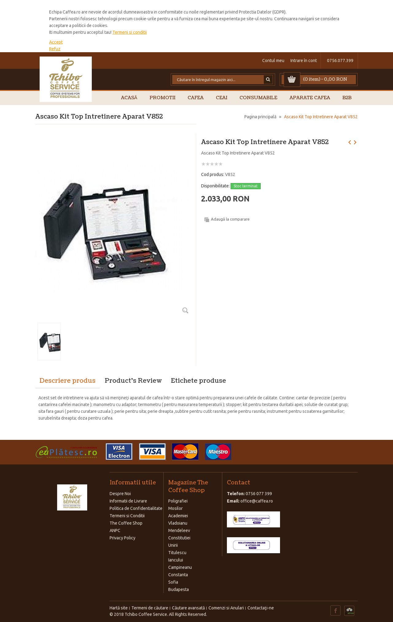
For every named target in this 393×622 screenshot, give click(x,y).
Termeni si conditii (129, 32)
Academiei (178, 515)
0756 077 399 (259, 493)
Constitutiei (179, 537)
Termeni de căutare (149, 607)
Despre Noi (120, 493)
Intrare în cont (303, 60)
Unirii (173, 545)
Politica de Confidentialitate (136, 508)
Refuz (54, 48)
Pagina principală (260, 116)
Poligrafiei (178, 501)
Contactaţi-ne (260, 607)
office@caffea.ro (256, 501)
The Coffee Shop (126, 523)
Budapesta (178, 589)
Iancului (175, 559)
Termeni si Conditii (127, 515)
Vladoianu (177, 523)
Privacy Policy (122, 537)
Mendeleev (179, 530)
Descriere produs (67, 381)
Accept (56, 42)
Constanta (178, 574)
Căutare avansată (188, 607)
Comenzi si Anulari (226, 607)
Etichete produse (198, 381)
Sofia (173, 582)
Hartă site (119, 607)
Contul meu (273, 60)
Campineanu (180, 567)
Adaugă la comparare (230, 219)
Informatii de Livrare (128, 501)
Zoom (185, 310)
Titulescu (177, 552)
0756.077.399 (340, 60)
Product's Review (133, 381)
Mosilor (175, 508)
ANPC (115, 530)
